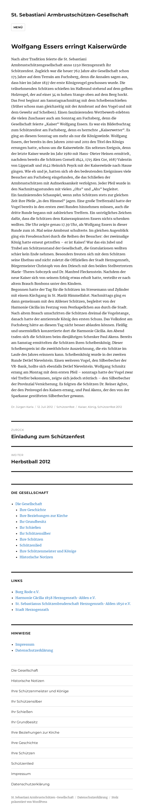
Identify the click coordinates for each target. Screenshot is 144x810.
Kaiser (82, 406)
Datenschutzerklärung (34, 650)
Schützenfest (65, 406)
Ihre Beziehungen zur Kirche (44, 516)
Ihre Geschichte (33, 510)
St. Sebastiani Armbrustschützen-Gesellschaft (69, 15)
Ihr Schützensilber (35, 533)
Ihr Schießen (30, 527)
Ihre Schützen (31, 539)
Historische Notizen (36, 557)
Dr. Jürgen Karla (22, 406)
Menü (18, 27)
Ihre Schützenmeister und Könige (48, 551)
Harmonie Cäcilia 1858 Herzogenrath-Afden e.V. (55, 598)
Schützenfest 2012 (109, 406)
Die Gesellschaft (28, 504)
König (92, 406)
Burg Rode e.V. (27, 592)
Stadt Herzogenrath (32, 609)
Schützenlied (31, 545)
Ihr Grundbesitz (33, 521)
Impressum (24, 644)
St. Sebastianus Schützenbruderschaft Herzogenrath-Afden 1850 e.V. (73, 604)
